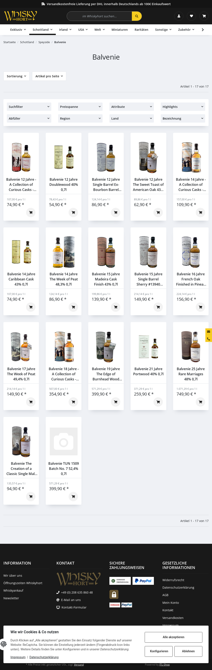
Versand (79, 664)
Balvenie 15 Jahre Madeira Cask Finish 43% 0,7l (106, 279)
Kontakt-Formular (74, 607)
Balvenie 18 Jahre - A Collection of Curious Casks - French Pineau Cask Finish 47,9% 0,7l (64, 374)
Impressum (17, 657)
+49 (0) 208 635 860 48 (77, 592)
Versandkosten (173, 618)
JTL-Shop (164, 664)
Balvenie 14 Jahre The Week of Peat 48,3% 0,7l (64, 279)
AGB (165, 595)
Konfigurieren (159, 651)
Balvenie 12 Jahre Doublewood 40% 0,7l (63, 184)
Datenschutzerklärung (44, 657)
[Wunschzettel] (191, 16)
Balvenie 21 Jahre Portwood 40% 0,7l (148, 371)
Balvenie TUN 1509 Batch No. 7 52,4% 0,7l (63, 468)
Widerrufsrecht (173, 580)
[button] (178, 16)
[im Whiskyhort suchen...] (99, 16)
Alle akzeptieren (173, 637)
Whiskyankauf (13, 590)
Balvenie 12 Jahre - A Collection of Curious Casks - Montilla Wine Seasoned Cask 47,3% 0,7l (21, 184)
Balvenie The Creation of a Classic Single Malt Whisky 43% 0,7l (21, 468)
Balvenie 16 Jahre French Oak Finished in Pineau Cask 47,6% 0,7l (191, 279)
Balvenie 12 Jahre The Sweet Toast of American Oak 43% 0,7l (148, 184)
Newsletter (11, 598)
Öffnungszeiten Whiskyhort (22, 583)
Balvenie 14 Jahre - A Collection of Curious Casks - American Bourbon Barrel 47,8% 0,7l (190, 184)
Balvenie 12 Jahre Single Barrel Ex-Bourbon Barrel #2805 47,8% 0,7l (106, 184)
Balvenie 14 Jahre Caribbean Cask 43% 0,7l (21, 279)
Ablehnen (188, 651)
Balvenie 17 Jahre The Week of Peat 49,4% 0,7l (21, 374)
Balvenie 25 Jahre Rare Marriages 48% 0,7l (191, 374)
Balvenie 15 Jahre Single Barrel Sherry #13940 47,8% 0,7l (148, 279)
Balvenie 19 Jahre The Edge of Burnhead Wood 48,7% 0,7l (106, 374)
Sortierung (14, 76)
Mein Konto (170, 603)
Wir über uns (12, 575)
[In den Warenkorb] (30, 212)
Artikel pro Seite (47, 76)
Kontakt (167, 610)
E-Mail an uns (71, 600)
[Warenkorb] (204, 16)
